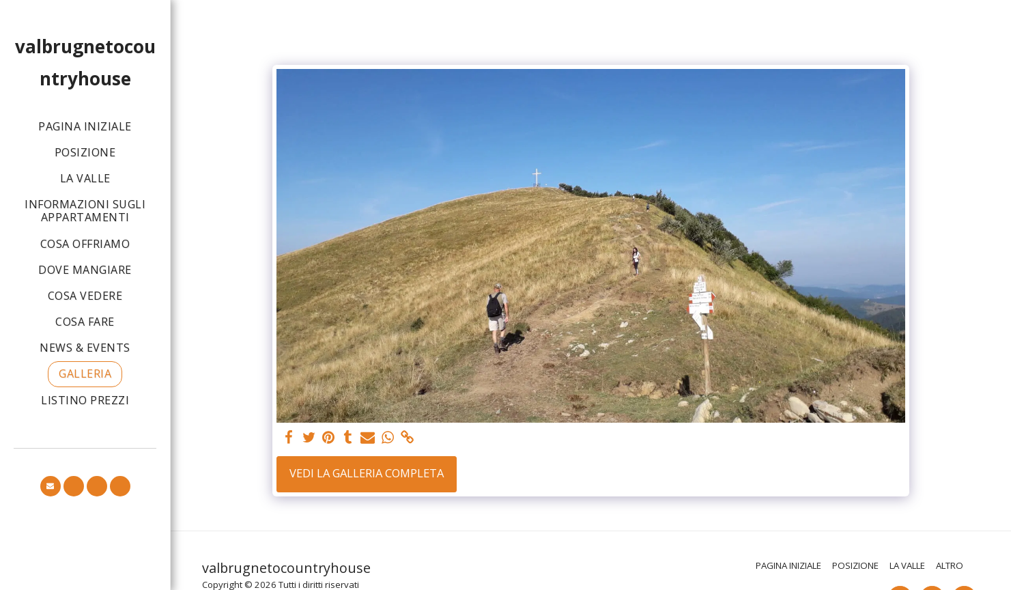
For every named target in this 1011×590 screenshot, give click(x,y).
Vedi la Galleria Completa (366, 473)
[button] (50, 486)
